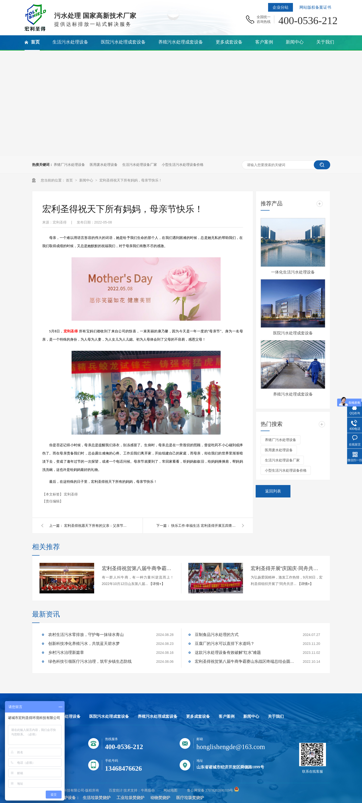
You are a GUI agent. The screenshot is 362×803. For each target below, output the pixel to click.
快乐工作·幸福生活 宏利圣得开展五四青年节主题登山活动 (203, 526)
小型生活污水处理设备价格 (182, 165)
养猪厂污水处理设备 (69, 165)
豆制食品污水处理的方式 (217, 634)
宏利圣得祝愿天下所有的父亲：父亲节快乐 (96, 526)
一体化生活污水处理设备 (293, 272)
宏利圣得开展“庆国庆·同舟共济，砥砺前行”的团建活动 (287, 568)
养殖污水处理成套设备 (293, 394)
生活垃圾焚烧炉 (97, 798)
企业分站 (280, 7)
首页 (70, 180)
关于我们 (276, 716)
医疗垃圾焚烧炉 (190, 798)
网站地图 (170, 790)
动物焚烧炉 (160, 798)
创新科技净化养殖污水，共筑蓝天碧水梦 (84, 643)
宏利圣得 (71, 494)
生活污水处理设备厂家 (139, 165)
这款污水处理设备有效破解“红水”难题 (228, 652)
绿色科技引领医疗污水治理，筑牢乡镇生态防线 (90, 661)
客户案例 (227, 716)
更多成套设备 (198, 716)
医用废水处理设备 (104, 165)
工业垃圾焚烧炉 (130, 798)
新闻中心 (86, 180)
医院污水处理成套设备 (293, 333)
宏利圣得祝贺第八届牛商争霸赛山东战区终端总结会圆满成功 (138, 568)
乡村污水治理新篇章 (66, 652)
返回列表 (273, 491)
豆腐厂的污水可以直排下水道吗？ (224, 643)
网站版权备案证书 (315, 7)
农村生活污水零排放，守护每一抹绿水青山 (86, 634)
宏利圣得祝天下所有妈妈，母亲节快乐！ (130, 180)
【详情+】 (157, 584)
